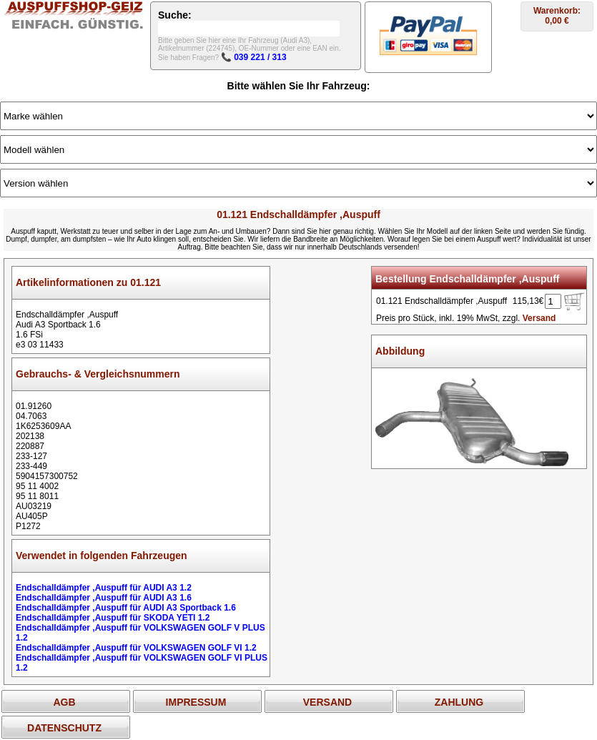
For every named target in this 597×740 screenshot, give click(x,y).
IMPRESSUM (196, 702)
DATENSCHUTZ (64, 728)
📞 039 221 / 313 (254, 57)
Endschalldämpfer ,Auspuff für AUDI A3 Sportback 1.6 (126, 608)
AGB (64, 702)
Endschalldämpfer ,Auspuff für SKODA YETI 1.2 (112, 618)
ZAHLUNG (459, 702)
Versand (539, 318)
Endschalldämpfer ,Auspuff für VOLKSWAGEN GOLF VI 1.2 (136, 648)
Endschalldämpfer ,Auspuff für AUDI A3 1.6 (104, 598)
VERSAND (327, 702)
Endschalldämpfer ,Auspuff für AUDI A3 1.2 (104, 588)
